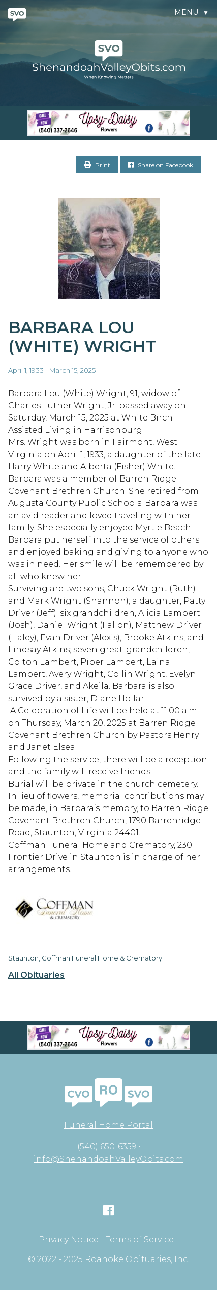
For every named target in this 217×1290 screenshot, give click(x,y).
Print (97, 165)
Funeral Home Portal (108, 1125)
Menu (191, 12)
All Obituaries (36, 975)
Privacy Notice (69, 1239)
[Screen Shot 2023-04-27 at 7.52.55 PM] (108, 123)
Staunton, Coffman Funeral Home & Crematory (85, 958)
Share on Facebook (160, 165)
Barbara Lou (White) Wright (82, 336)
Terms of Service (140, 1239)
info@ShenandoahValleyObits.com (108, 1159)
